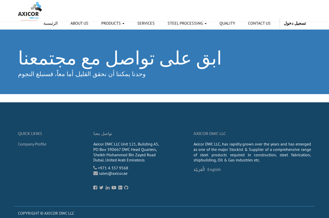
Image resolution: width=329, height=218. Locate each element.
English (214, 169)
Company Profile (32, 144)
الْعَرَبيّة (199, 169)
